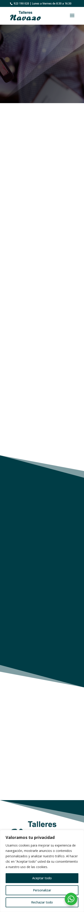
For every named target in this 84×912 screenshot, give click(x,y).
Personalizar (42, 890)
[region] (42, 871)
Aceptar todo (42, 878)
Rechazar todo (42, 902)
